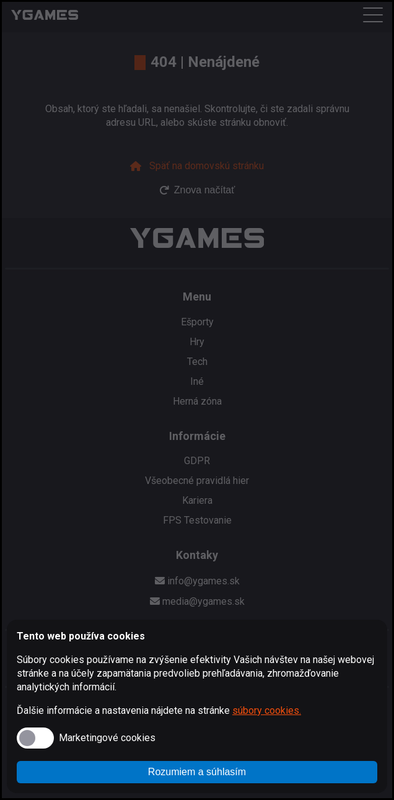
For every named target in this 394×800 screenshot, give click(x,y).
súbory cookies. (266, 710)
